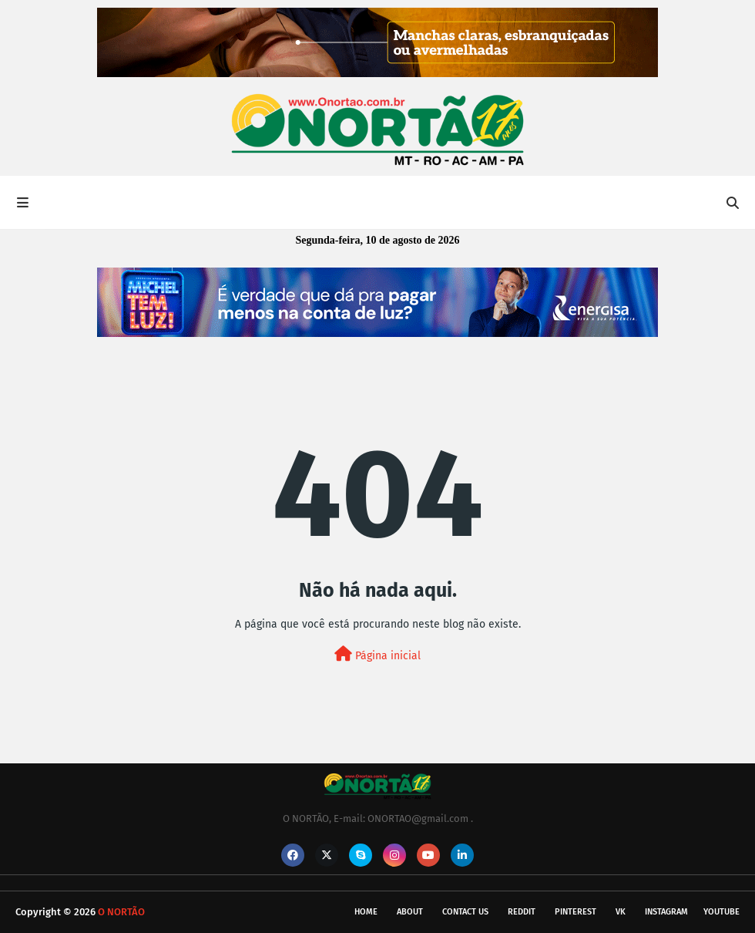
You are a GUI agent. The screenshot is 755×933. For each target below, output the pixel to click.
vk (621, 912)
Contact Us (465, 912)
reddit (521, 912)
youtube (721, 912)
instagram (666, 912)
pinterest (575, 912)
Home (366, 912)
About (410, 912)
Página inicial (377, 654)
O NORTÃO (121, 912)
